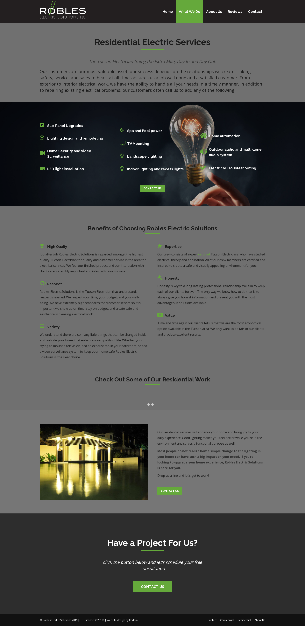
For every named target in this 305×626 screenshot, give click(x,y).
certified (204, 254)
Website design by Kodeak (122, 620)
